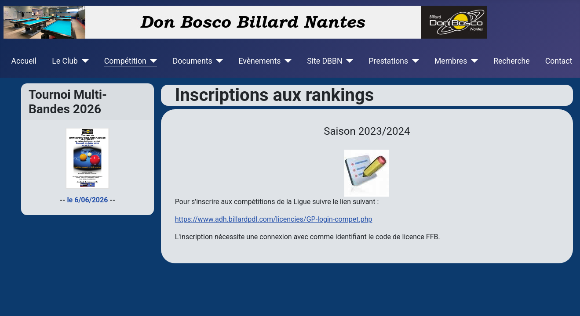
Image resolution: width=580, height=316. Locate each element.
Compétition (125, 61)
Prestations (389, 61)
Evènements (259, 61)
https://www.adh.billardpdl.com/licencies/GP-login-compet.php (273, 219)
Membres (450, 61)
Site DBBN (324, 61)
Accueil (23, 61)
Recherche (511, 61)
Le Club (64, 61)
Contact (559, 61)
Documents (192, 61)
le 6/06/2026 (87, 200)
